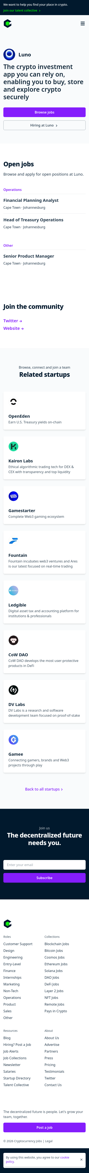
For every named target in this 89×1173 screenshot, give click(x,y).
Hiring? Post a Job (17, 1044)
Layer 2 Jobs (54, 991)
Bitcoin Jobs (54, 950)
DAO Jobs (52, 977)
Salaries (9, 1071)
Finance (9, 970)
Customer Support (17, 944)
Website (13, 328)
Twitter (13, 321)
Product (9, 1004)
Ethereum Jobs (56, 964)
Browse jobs (44, 112)
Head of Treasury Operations (36, 220)
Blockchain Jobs (57, 944)
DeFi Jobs (52, 984)
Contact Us (53, 1085)
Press (49, 1058)
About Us (52, 1038)
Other (8, 245)
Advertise (52, 1044)
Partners (51, 1051)
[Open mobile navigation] (83, 23)
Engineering (13, 957)
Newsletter (11, 1064)
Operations (12, 189)
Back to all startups (44, 789)
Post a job (44, 1127)
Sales (7, 1011)
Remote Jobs (54, 1004)
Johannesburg (34, 207)
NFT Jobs (51, 997)
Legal (48, 1141)
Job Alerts (10, 1051)
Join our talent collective (22, 10)
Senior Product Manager (31, 256)
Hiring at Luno (44, 125)
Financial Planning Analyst (33, 200)
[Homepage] (7, 23)
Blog (7, 1038)
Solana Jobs (54, 970)
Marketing (11, 984)
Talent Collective (16, 1085)
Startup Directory (17, 1078)
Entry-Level (12, 964)
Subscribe (45, 878)
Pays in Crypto (56, 1011)
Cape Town (12, 207)
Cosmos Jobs (55, 957)
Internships (12, 977)
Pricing (50, 1064)
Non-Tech (10, 991)
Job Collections (15, 1058)
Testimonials (54, 1071)
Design (8, 950)
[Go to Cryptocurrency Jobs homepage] (44, 924)
